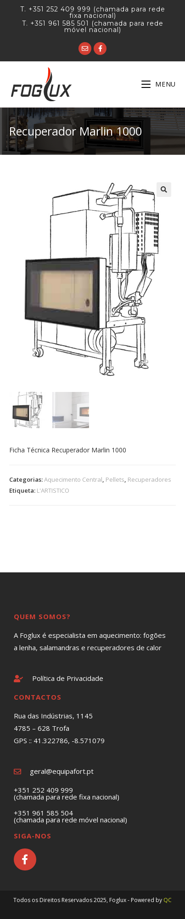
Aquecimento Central (73, 479)
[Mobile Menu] (158, 84)
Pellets (115, 479)
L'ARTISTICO (53, 490)
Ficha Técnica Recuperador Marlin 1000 (67, 450)
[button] (164, 189)
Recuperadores (149, 479)
